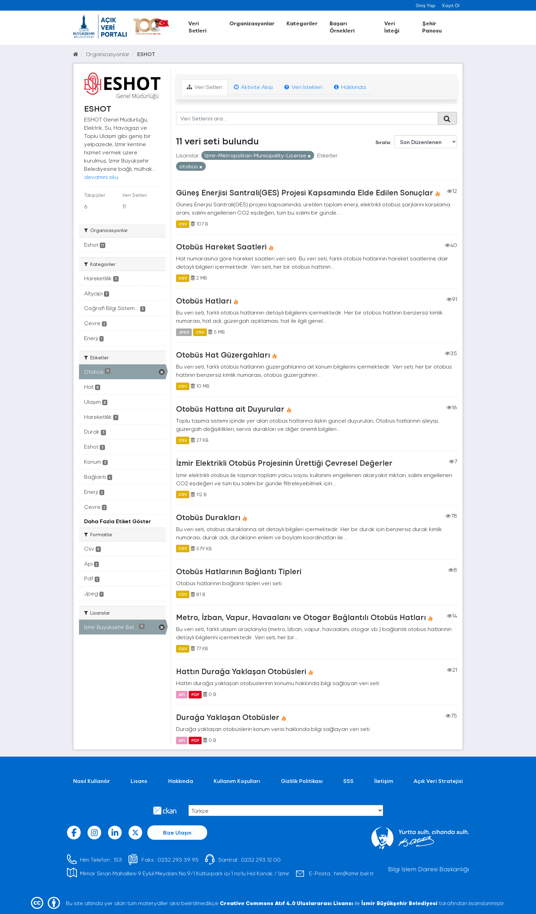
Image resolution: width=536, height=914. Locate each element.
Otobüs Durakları (208, 517)
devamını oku (101, 176)
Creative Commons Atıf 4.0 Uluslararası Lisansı (286, 902)
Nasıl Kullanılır (91, 780)
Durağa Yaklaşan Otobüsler (227, 717)
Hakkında (350, 86)
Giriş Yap (426, 5)
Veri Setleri (197, 27)
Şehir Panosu (432, 27)
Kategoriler (302, 23)
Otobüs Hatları (203, 300)
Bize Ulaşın (177, 832)
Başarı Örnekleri (342, 27)
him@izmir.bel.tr (354, 873)
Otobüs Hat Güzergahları (223, 354)
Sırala (382, 142)
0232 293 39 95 (178, 859)
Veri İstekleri (303, 86)
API (181, 694)
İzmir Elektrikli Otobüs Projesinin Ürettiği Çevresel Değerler (284, 463)
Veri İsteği (391, 27)
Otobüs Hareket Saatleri (221, 246)
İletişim (383, 780)
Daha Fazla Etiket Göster (117, 521)
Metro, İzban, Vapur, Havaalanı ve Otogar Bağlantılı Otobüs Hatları (301, 617)
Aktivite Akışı (253, 86)
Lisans (139, 780)
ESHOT (146, 53)
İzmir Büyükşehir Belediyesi (399, 902)
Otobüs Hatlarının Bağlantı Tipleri (239, 571)
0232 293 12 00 (261, 859)
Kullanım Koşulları (237, 780)
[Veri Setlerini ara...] (307, 118)
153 (117, 859)
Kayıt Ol (450, 5)
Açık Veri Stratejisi (438, 780)
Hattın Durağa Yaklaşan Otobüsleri (241, 671)
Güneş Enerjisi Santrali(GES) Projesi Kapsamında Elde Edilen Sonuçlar (304, 192)
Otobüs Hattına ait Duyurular (230, 408)
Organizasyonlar (251, 23)
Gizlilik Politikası (302, 780)
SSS (348, 780)
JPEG (183, 332)
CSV (182, 224)
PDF (195, 694)
